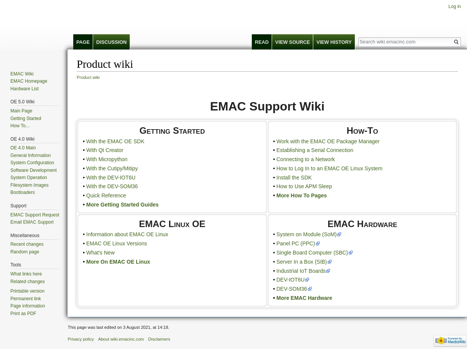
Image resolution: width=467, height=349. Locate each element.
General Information (30, 155)
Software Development (33, 170)
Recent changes (26, 244)
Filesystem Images (29, 185)
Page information (27, 306)
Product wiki (88, 77)
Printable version (27, 291)
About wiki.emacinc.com (121, 339)
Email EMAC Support (31, 222)
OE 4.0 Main (23, 147)
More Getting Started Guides (122, 205)
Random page (24, 252)
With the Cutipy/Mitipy (112, 168)
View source (292, 42)
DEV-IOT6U (291, 280)
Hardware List (24, 88)
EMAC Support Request (34, 215)
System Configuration (32, 162)
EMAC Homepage (28, 81)
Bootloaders (22, 192)
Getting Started (25, 118)
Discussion (111, 42)
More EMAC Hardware (304, 298)
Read (262, 42)
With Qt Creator (104, 150)
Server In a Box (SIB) (302, 262)
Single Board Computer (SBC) (312, 253)
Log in (454, 6)
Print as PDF (23, 313)
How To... (19, 125)
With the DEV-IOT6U (110, 177)
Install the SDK (294, 177)
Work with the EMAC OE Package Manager (328, 141)
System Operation (28, 177)
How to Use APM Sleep (304, 186)
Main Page (21, 111)
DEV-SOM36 (292, 289)
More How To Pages (302, 195)
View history (333, 42)
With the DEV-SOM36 (112, 186)
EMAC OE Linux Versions (116, 243)
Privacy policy (81, 339)
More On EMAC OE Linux (118, 262)
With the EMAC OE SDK (115, 141)
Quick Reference (106, 195)
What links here (26, 274)
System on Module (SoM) (307, 234)
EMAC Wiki (22, 74)
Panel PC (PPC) (296, 243)
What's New (100, 253)
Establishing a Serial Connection (315, 150)
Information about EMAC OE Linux (127, 234)
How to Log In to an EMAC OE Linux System (330, 168)
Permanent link (25, 298)
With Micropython (106, 159)
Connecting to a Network (306, 159)
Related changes (27, 281)
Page (83, 42)
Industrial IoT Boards (301, 271)
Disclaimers (159, 339)
